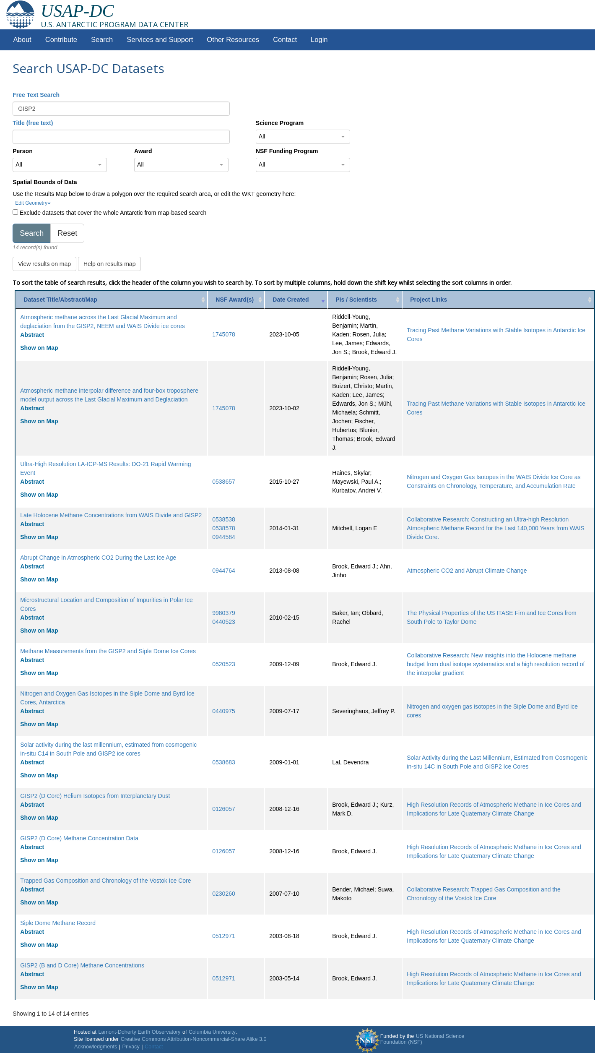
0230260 (223, 893)
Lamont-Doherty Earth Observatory (139, 1032)
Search (102, 40)
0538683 (223, 762)
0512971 (223, 936)
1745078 (223, 334)
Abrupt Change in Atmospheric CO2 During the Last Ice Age (98, 557)
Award (143, 151)
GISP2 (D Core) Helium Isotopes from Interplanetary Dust (95, 795)
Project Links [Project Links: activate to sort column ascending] (428, 299)
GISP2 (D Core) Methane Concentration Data (79, 838)
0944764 (223, 570)
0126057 (223, 808)
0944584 (223, 537)
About (22, 40)
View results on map (44, 264)
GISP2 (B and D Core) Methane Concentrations (82, 965)
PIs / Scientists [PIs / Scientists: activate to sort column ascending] (356, 299)
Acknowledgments (95, 1047)
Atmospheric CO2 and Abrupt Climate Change (467, 570)
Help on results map (109, 264)
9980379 (223, 613)
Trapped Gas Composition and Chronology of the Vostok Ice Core (105, 880)
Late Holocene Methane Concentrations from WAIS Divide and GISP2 (111, 515)
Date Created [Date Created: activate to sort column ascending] (291, 299)
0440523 (223, 621)
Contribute (61, 40)
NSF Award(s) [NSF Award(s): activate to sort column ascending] (235, 299)
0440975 (223, 711)
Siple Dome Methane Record (58, 923)
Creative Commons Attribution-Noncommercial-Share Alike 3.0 (194, 1039)
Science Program (280, 123)
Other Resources (233, 40)
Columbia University (212, 1032)
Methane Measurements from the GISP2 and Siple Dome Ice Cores (108, 651)
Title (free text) (33, 123)
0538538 (223, 519)
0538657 (223, 481)
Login (319, 40)
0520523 (223, 664)
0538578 (223, 528)
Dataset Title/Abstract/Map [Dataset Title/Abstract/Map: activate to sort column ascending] (60, 299)
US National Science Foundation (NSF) (422, 1039)
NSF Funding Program (287, 151)
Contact (285, 40)
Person (22, 151)
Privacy (131, 1047)
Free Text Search (36, 94)
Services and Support (160, 40)
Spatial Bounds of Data (45, 182)
